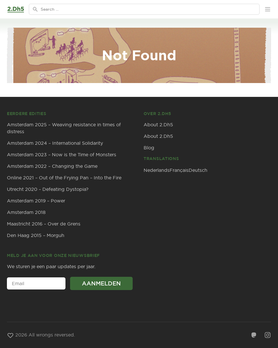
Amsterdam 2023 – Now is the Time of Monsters (61, 154)
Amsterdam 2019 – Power (36, 201)
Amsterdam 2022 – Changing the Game (52, 166)
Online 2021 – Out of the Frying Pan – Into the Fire (64, 177)
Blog (149, 148)
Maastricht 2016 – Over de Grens (43, 224)
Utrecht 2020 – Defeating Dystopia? (48, 189)
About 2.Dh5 (158, 124)
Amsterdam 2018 (26, 212)
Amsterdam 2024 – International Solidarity (55, 143)
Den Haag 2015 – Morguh (35, 235)
